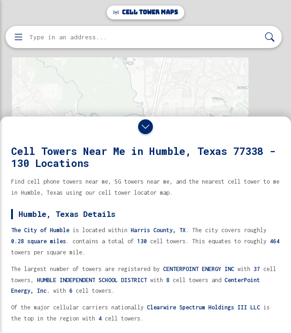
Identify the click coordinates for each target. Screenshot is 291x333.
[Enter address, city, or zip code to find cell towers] (145, 37)
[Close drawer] (145, 126)
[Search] (270, 37)
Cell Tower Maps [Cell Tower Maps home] (145, 12)
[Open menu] (18, 37)
